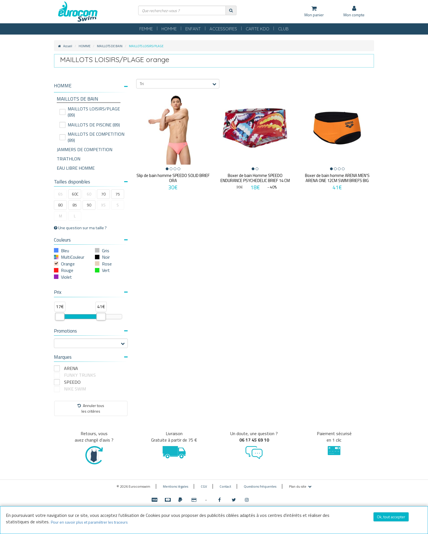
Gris (105, 250)
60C (75, 194)
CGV (204, 486)
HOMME (169, 28)
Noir (106, 257)
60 (89, 194)
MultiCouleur (72, 257)
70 (103, 194)
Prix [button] (91, 292)
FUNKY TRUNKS (80, 375)
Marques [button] (91, 357)
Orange (68, 263)
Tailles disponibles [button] (91, 181)
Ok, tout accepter (391, 517)
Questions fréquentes (260, 486)
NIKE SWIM (75, 389)
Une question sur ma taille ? (80, 228)
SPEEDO (72, 382)
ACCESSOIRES (223, 28)
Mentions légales (175, 486)
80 (60, 205)
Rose (107, 263)
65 (60, 194)
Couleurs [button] (91, 240)
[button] (91, 85)
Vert (106, 270)
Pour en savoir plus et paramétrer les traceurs (89, 522)
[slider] (60, 317)
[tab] (91, 88)
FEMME (146, 28)
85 (74, 205)
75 (117, 194)
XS (103, 205)
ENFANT (193, 28)
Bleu (65, 250)
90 (89, 205)
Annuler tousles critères (91, 408)
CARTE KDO (257, 28)
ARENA (71, 368)
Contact (225, 486)
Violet (66, 277)
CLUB (283, 28)
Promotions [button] (91, 331)
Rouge (67, 270)
